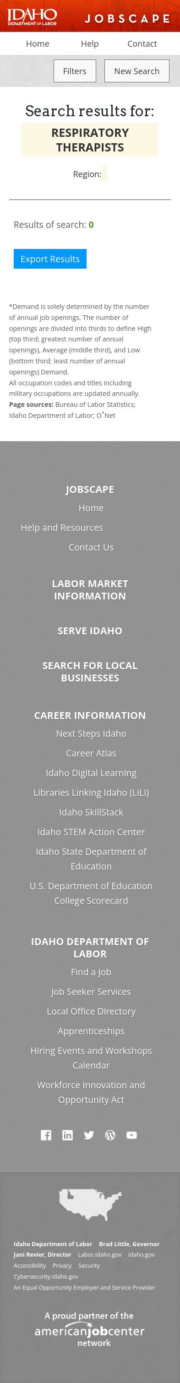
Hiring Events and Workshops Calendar (91, 1057)
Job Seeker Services (91, 991)
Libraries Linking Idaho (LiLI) (91, 792)
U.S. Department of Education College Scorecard (91, 893)
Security (89, 1266)
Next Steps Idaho (91, 733)
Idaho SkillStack (91, 812)
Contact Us (91, 547)
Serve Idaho (90, 630)
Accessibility (30, 1266)
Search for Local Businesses (89, 671)
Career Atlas (91, 753)
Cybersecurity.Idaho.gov (46, 1276)
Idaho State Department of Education (91, 858)
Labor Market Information (90, 589)
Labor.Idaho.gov (99, 1255)
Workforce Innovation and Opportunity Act (91, 1092)
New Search (136, 70)
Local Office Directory (91, 1011)
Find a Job (91, 972)
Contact (142, 43)
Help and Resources (62, 527)
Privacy (62, 1266)
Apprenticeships (91, 1031)
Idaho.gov (141, 1255)
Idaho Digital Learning (91, 773)
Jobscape (90, 489)
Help (90, 43)
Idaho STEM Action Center (91, 832)
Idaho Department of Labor (90, 947)
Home (37, 43)
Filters (75, 70)
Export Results (50, 259)
